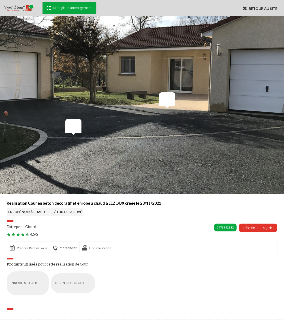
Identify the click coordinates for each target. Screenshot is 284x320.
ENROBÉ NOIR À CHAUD (26, 212)
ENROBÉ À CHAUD (28, 283)
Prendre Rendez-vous (28, 247)
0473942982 (225, 227)
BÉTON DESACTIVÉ (67, 212)
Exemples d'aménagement (69, 8)
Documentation (96, 247)
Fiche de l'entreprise (258, 228)
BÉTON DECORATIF (73, 283)
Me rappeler (65, 248)
